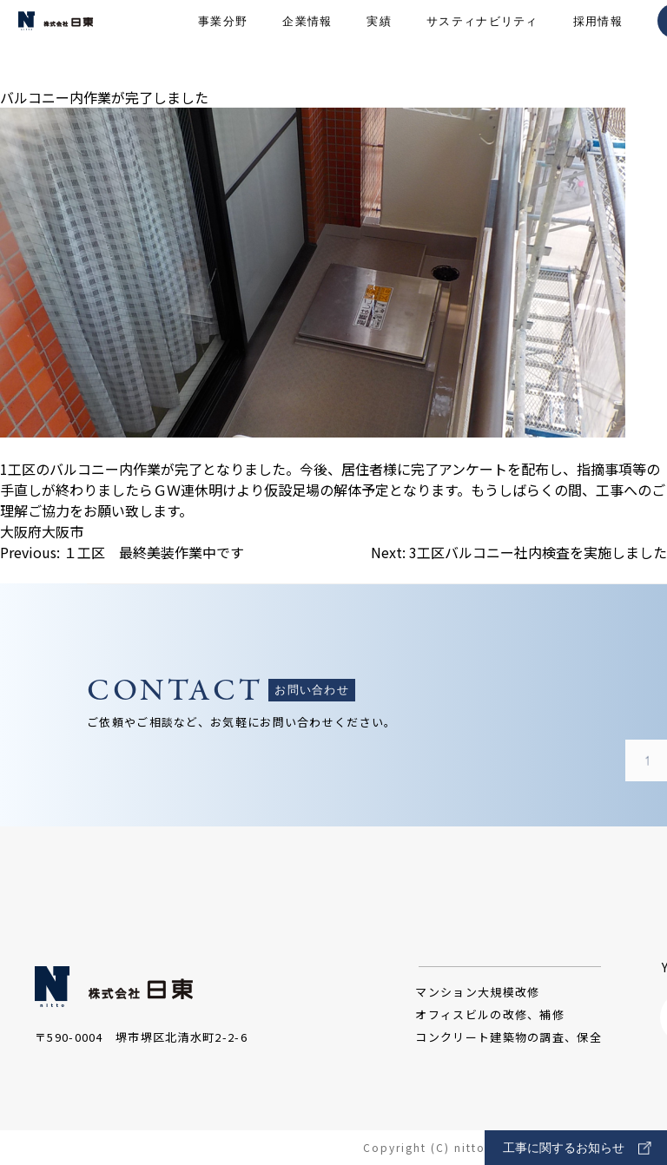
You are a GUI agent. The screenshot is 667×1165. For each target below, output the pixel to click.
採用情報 (598, 43)
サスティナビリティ (482, 43)
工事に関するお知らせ (577, 1148)
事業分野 (223, 43)
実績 (379, 43)
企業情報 (307, 43)
